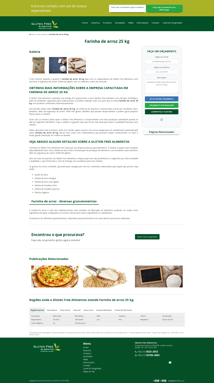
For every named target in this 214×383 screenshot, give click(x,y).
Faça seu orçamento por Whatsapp (164, 8)
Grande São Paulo (105, 310)
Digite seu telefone (162, 67)
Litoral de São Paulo (124, 310)
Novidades (120, 23)
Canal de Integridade (172, 23)
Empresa (95, 23)
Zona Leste (89, 310)
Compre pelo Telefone (161, 111)
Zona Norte (52, 310)
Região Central (37, 310)
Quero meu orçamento (147, 236)
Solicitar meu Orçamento (162, 98)
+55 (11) (146, 351)
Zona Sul (77, 310)
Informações (142, 23)
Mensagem (161, 77)
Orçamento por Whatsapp (161, 105)
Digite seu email (161, 56)
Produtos (107, 23)
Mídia (130, 23)
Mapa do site (89, 371)
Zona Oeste (65, 310)
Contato (155, 23)
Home (85, 23)
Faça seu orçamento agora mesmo (127, 8)
